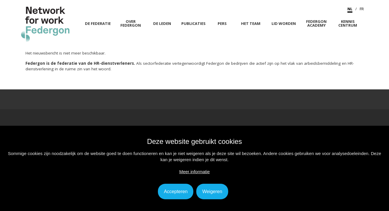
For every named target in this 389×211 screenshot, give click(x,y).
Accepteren (175, 191)
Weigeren (212, 191)
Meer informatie (194, 171)
